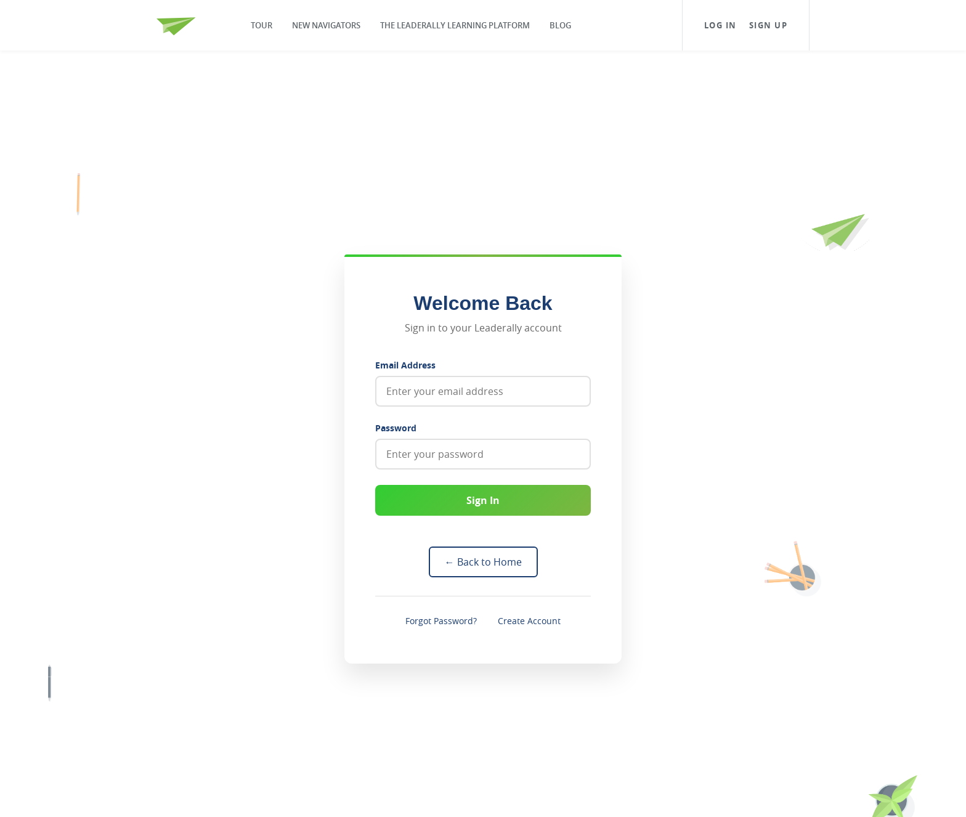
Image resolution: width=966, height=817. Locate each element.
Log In (720, 25)
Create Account (529, 621)
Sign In (483, 500)
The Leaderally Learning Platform (455, 25)
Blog (560, 25)
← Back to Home (483, 562)
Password (395, 428)
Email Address (405, 365)
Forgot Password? (441, 621)
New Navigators (326, 25)
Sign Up (768, 25)
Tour (261, 25)
